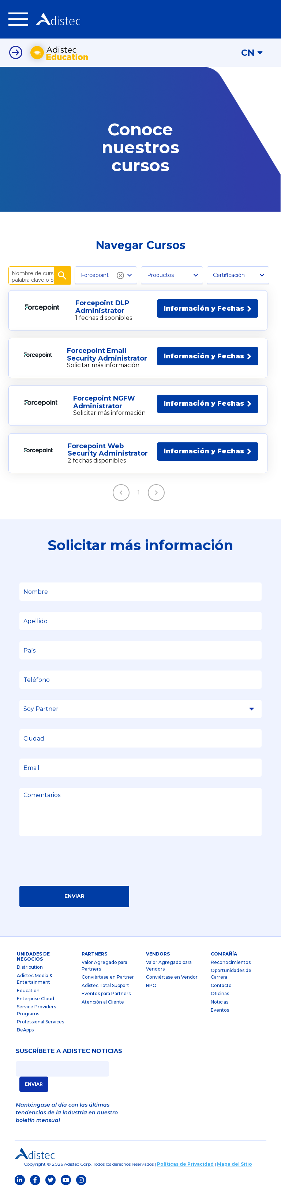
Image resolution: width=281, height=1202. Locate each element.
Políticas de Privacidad (185, 1173)
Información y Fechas (208, 318)
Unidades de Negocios (33, 966)
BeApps (25, 1039)
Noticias (219, 1011)
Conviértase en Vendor (172, 986)
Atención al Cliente (103, 1011)
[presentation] (75, 873)
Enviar (74, 905)
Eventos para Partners (106, 1003)
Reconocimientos (231, 972)
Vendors (158, 963)
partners (94, 963)
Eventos (220, 1019)
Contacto (221, 995)
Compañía (224, 963)
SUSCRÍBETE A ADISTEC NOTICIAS (69, 1060)
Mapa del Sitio (234, 1173)
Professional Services (40, 1031)
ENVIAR (34, 1093)
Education (28, 1000)
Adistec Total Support (105, 995)
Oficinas (220, 1003)
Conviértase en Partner (108, 986)
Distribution (30, 976)
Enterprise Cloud (35, 1008)
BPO (151, 995)
